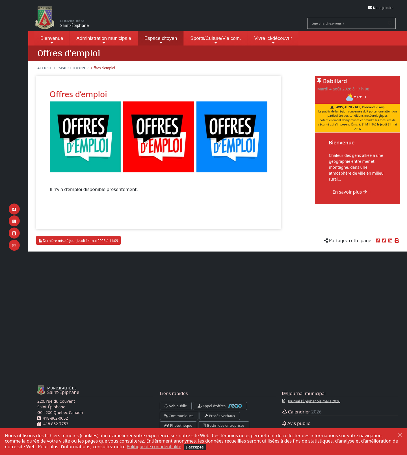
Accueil (44, 68)
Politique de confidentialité (155, 446)
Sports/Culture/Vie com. (215, 40)
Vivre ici (273, 40)
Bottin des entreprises (223, 425)
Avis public (175, 405)
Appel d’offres (220, 405)
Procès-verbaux (219, 415)
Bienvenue (51, 40)
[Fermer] (400, 435)
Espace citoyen (160, 40)
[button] (397, 240)
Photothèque (178, 425)
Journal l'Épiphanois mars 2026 (314, 400)
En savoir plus (349, 192)
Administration (103, 40)
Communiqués (178, 415)
